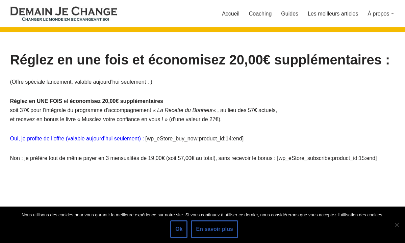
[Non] (396, 224)
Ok (178, 229)
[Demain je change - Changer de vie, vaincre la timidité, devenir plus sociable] (69, 13)
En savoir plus (214, 229)
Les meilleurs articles (333, 14)
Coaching (260, 14)
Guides (289, 14)
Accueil (230, 14)
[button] (392, 13)
